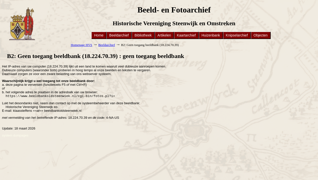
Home (98, 35)
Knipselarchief (237, 35)
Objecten (261, 35)
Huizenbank (211, 35)
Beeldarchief (119, 35)
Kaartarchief (186, 35)
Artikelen (164, 35)
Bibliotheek (143, 35)
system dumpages (15, 136)
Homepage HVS (81, 45)
